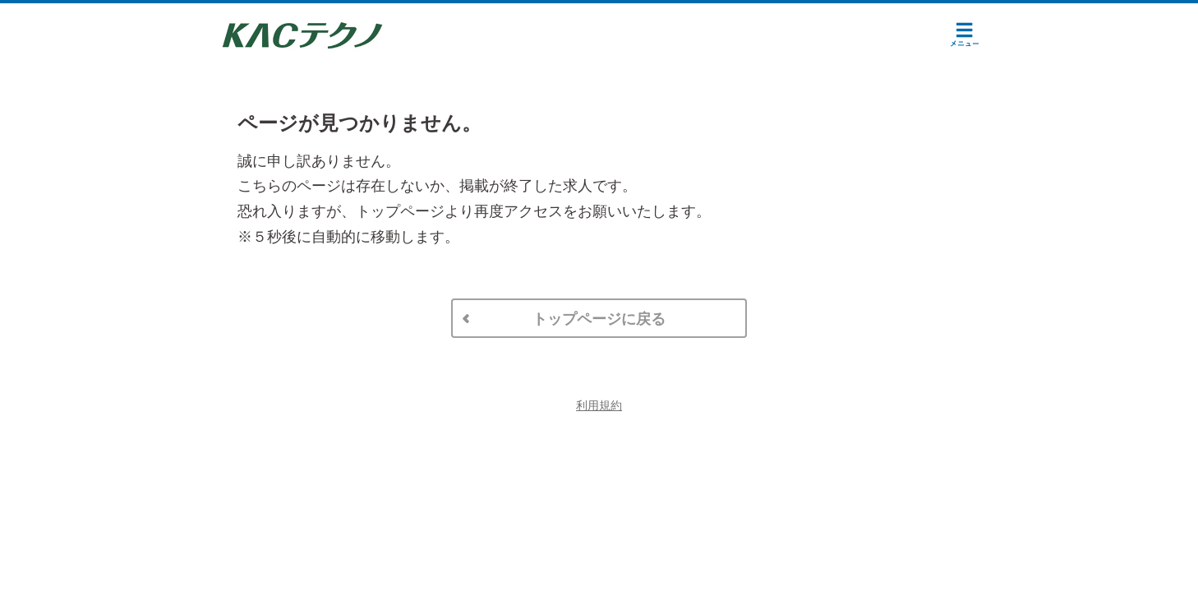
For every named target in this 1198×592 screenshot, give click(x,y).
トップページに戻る (599, 319)
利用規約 (599, 405)
